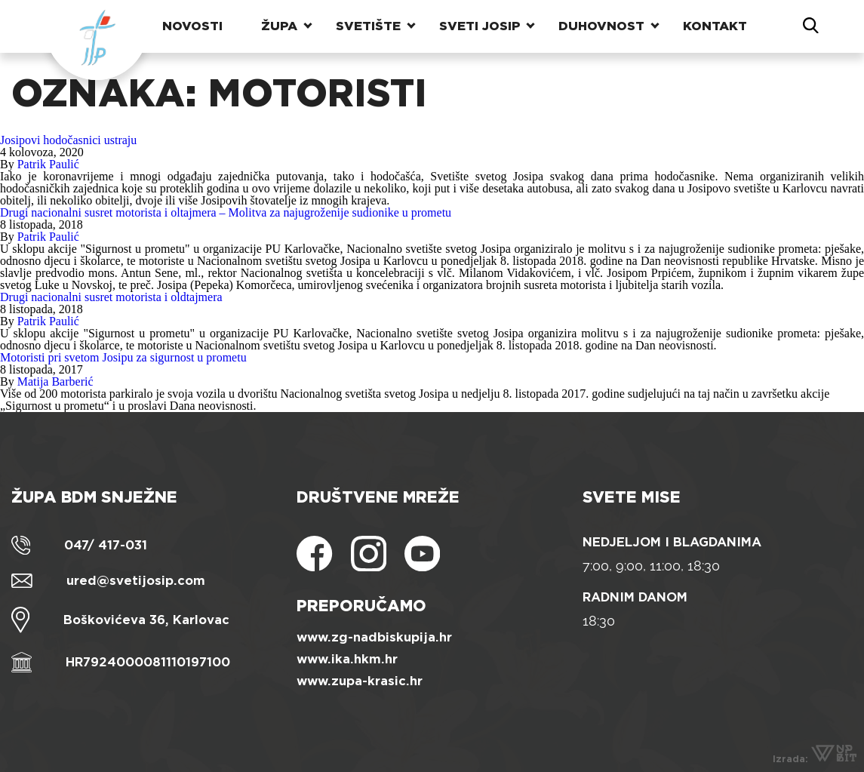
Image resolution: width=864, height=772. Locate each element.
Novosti (192, 26)
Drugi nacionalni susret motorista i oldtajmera (111, 297)
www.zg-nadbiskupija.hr (374, 637)
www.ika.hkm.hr (347, 659)
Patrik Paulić (48, 164)
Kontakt (715, 26)
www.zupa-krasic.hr (360, 681)
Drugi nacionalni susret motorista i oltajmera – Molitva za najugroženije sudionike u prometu (225, 212)
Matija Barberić (55, 381)
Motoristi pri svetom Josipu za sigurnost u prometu (123, 357)
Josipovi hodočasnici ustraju (68, 140)
